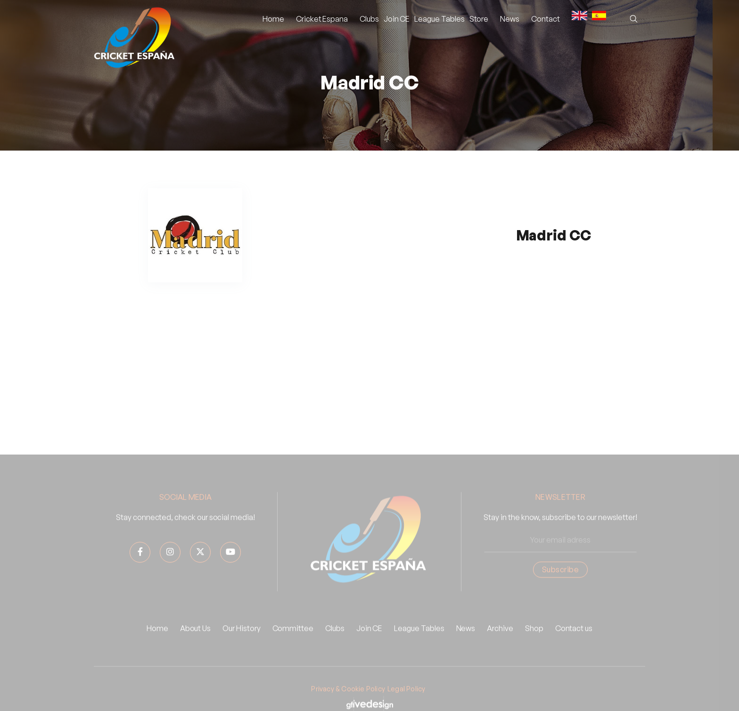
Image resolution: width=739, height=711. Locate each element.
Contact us (573, 638)
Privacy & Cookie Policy (348, 699)
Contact (545, 19)
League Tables (439, 19)
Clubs (369, 19)
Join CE (397, 19)
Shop (534, 638)
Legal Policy (406, 699)
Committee (292, 638)
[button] (322, 19)
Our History (241, 638)
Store (479, 19)
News (466, 638)
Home (273, 19)
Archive (500, 638)
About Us (195, 638)
